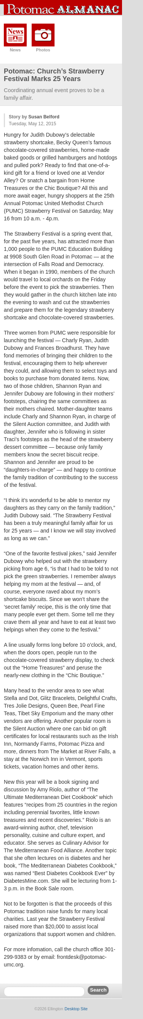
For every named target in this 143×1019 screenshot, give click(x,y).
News (15, 50)
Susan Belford (43, 117)
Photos (43, 50)
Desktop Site (75, 1008)
